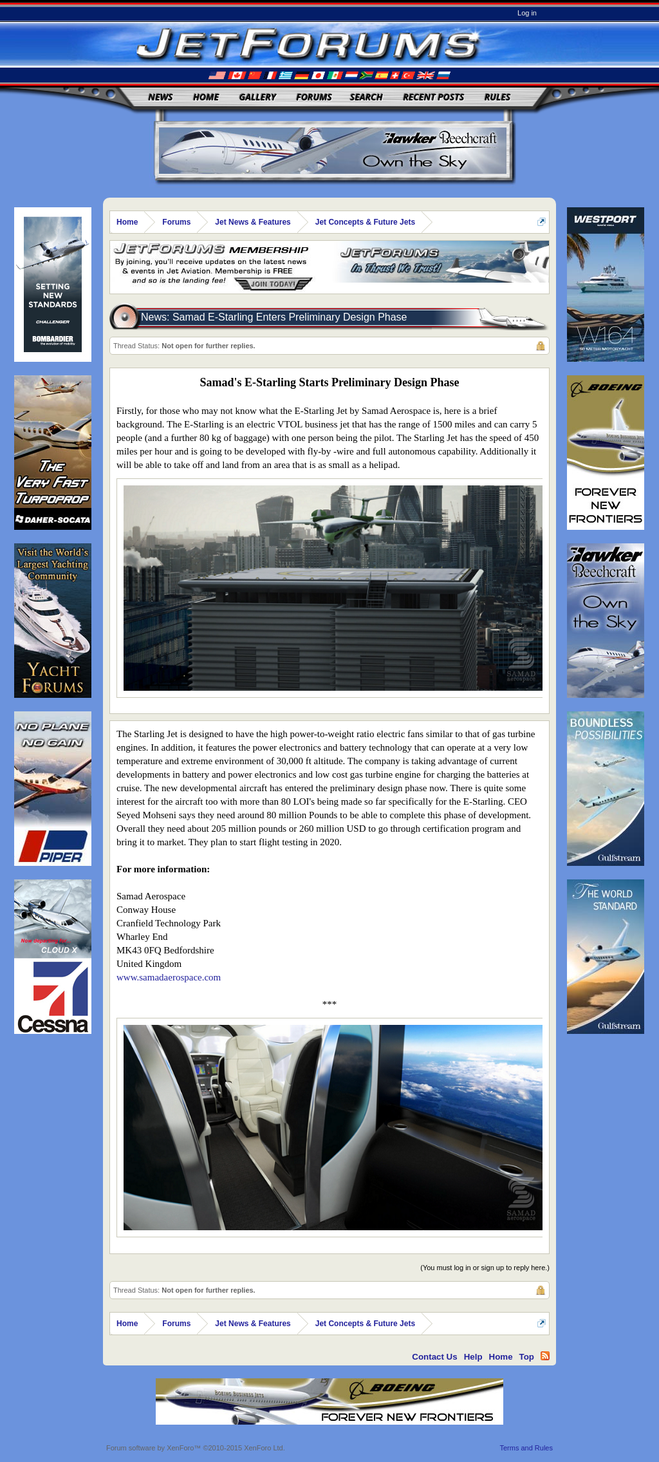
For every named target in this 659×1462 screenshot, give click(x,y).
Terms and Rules (526, 1448)
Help (473, 1357)
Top (526, 1357)
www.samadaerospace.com (168, 977)
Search (366, 97)
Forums (314, 97)
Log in (527, 13)
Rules (497, 97)
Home (206, 97)
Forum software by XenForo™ (195, 1448)
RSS (545, 1355)
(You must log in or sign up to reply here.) (485, 1267)
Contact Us (434, 1357)
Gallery (257, 97)
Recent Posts (433, 97)
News (161, 97)
